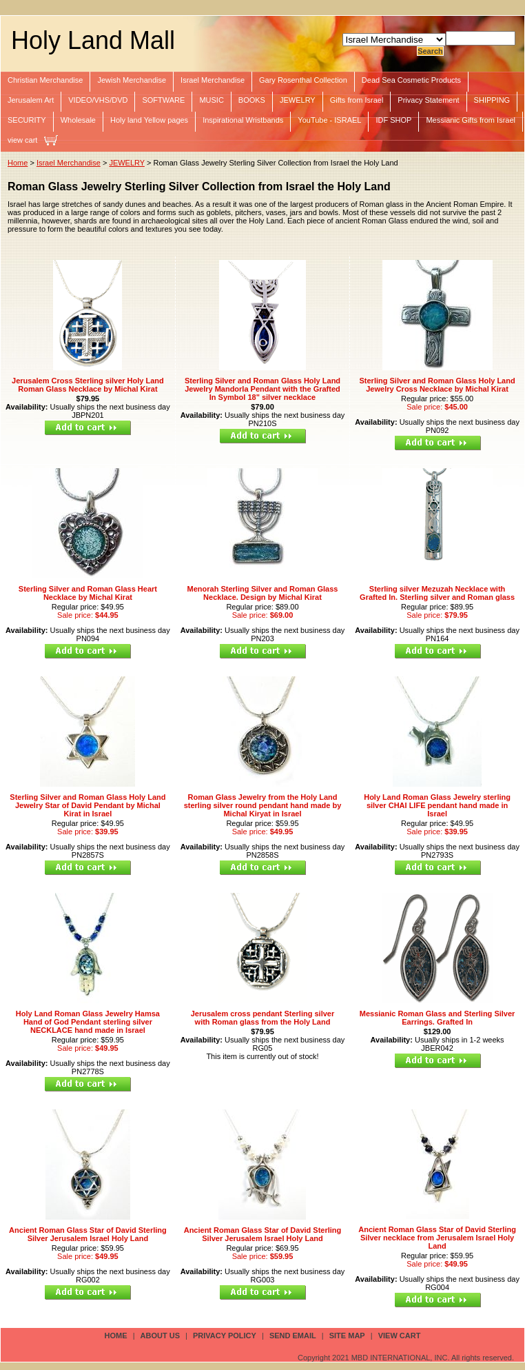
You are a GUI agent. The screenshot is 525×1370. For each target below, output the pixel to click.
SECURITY (27, 120)
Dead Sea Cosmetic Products (411, 80)
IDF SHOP (393, 120)
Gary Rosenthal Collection (303, 80)
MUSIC (211, 100)
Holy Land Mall (93, 40)
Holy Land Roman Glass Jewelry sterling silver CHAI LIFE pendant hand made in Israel (437, 805)
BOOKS (251, 100)
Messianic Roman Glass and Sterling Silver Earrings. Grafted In (437, 1017)
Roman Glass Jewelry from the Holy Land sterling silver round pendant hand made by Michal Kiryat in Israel (263, 805)
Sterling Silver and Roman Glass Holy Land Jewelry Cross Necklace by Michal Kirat (437, 384)
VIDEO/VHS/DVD (97, 100)
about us (160, 1335)
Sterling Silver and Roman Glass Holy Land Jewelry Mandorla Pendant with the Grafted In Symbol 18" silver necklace (262, 388)
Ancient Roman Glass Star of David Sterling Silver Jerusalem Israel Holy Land (88, 1234)
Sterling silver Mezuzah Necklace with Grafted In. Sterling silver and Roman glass (437, 593)
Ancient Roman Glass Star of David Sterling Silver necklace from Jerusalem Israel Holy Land (437, 1237)
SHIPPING (492, 100)
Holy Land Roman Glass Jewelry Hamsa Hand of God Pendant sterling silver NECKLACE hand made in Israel (88, 1021)
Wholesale (78, 120)
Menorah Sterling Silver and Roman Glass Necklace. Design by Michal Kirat (262, 593)
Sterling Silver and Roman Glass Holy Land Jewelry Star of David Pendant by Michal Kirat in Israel (87, 805)
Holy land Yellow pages (149, 120)
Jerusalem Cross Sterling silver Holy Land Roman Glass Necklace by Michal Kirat (88, 384)
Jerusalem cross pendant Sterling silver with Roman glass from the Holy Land (262, 1017)
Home (18, 163)
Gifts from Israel (357, 100)
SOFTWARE (163, 100)
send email (292, 1335)
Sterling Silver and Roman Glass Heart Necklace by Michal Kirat (88, 593)
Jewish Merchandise (131, 80)
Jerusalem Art (31, 100)
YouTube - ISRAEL (329, 120)
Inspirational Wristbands (243, 120)
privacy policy (224, 1335)
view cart (22, 140)
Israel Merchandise (213, 80)
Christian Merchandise (45, 80)
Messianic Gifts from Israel (470, 120)
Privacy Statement (428, 100)
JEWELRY (298, 100)
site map (347, 1335)
